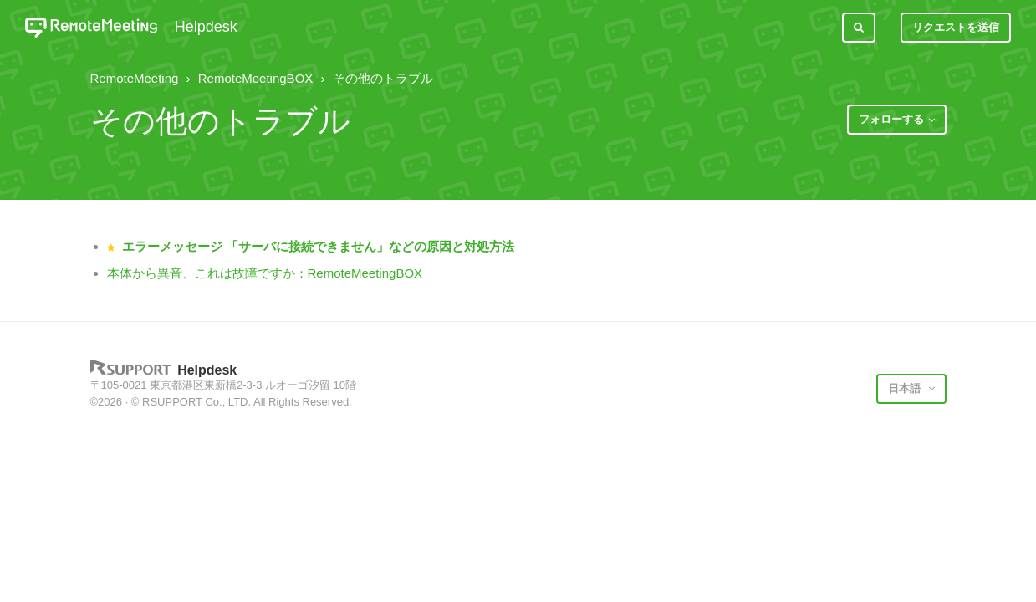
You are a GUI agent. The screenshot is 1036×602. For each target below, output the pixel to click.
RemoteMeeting (134, 78)
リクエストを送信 (955, 27)
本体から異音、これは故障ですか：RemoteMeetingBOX (265, 273)
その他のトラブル (383, 78)
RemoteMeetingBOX (256, 78)
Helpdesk (206, 27)
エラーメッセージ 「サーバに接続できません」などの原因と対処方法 (318, 246)
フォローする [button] (891, 119)
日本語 (906, 388)
